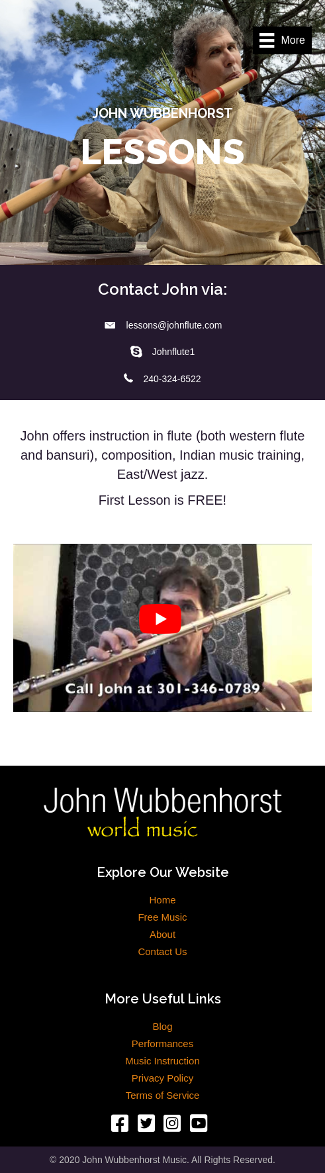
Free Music (162, 917)
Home (162, 900)
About (162, 934)
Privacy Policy (162, 1078)
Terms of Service (163, 1095)
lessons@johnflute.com (174, 325)
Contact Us (162, 951)
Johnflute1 (173, 351)
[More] (282, 40)
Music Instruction (162, 1061)
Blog (162, 1026)
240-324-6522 (172, 379)
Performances (162, 1044)
